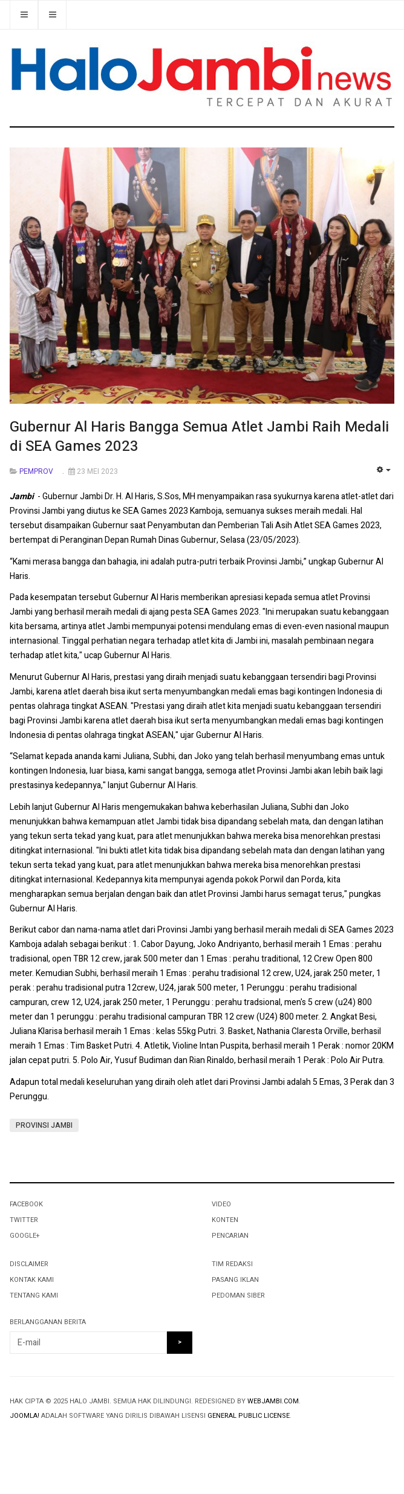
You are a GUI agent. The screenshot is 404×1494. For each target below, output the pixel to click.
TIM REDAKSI (232, 1264)
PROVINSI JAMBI (44, 1125)
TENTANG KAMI (34, 1295)
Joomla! (24, 1416)
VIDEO (221, 1204)
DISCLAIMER (29, 1264)
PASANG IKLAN (235, 1280)
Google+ (24, 1235)
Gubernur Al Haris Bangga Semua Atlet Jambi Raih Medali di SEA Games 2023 (199, 436)
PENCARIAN (230, 1235)
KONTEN (225, 1220)
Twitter (24, 1220)
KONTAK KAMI (32, 1280)
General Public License (248, 1416)
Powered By (65, 1440)
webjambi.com (273, 1401)
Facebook (26, 1204)
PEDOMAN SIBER (238, 1295)
